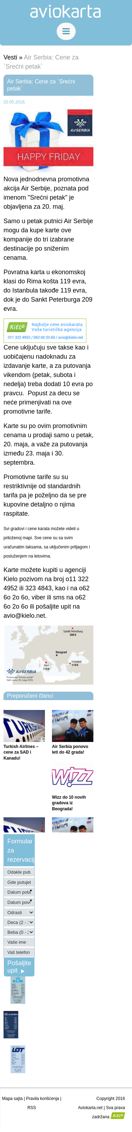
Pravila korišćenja (42, 1098)
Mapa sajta (12, 1098)
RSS (31, 1107)
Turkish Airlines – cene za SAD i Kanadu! (21, 752)
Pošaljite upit (19, 967)
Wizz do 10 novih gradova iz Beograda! (69, 803)
